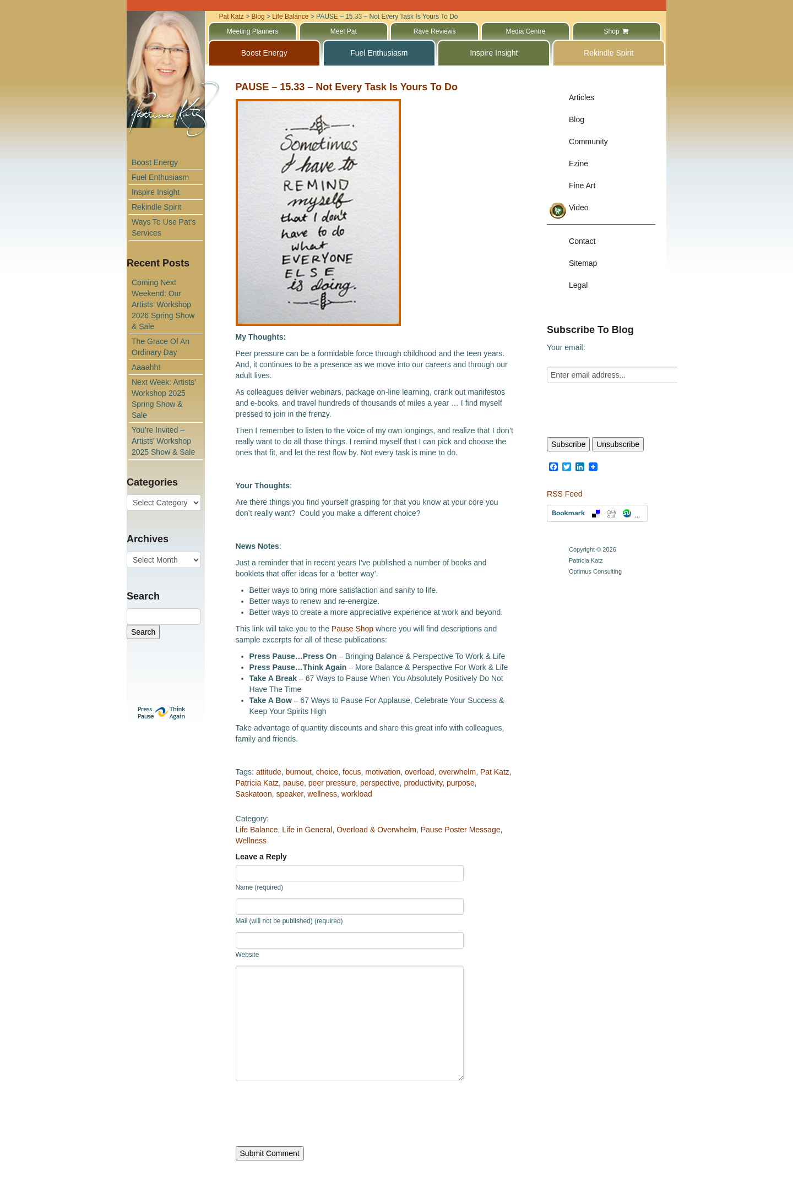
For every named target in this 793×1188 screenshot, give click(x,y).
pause (293, 782)
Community (588, 141)
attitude (268, 771)
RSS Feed (565, 493)
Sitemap (583, 263)
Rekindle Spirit (156, 207)
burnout (299, 771)
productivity (423, 782)
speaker (289, 793)
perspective (380, 782)
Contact (582, 241)
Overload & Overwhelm (376, 829)
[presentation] (319, 1113)
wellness (322, 793)
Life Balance (257, 829)
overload (419, 771)
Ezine (578, 163)
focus (352, 771)
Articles (581, 97)
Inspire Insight (156, 192)
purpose (461, 782)
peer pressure (332, 782)
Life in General (307, 829)
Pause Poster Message (461, 829)
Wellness (251, 840)
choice (327, 771)
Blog (576, 119)
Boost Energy (155, 162)
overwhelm (457, 771)
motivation (382, 771)
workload (356, 793)
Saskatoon (254, 793)
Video (579, 207)
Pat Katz (494, 771)
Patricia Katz (257, 782)
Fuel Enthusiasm (160, 177)
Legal (578, 285)
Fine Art (582, 185)
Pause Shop (352, 628)
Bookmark (597, 513)
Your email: (566, 347)
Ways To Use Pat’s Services (163, 227)
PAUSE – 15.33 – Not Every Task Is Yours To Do (347, 86)
